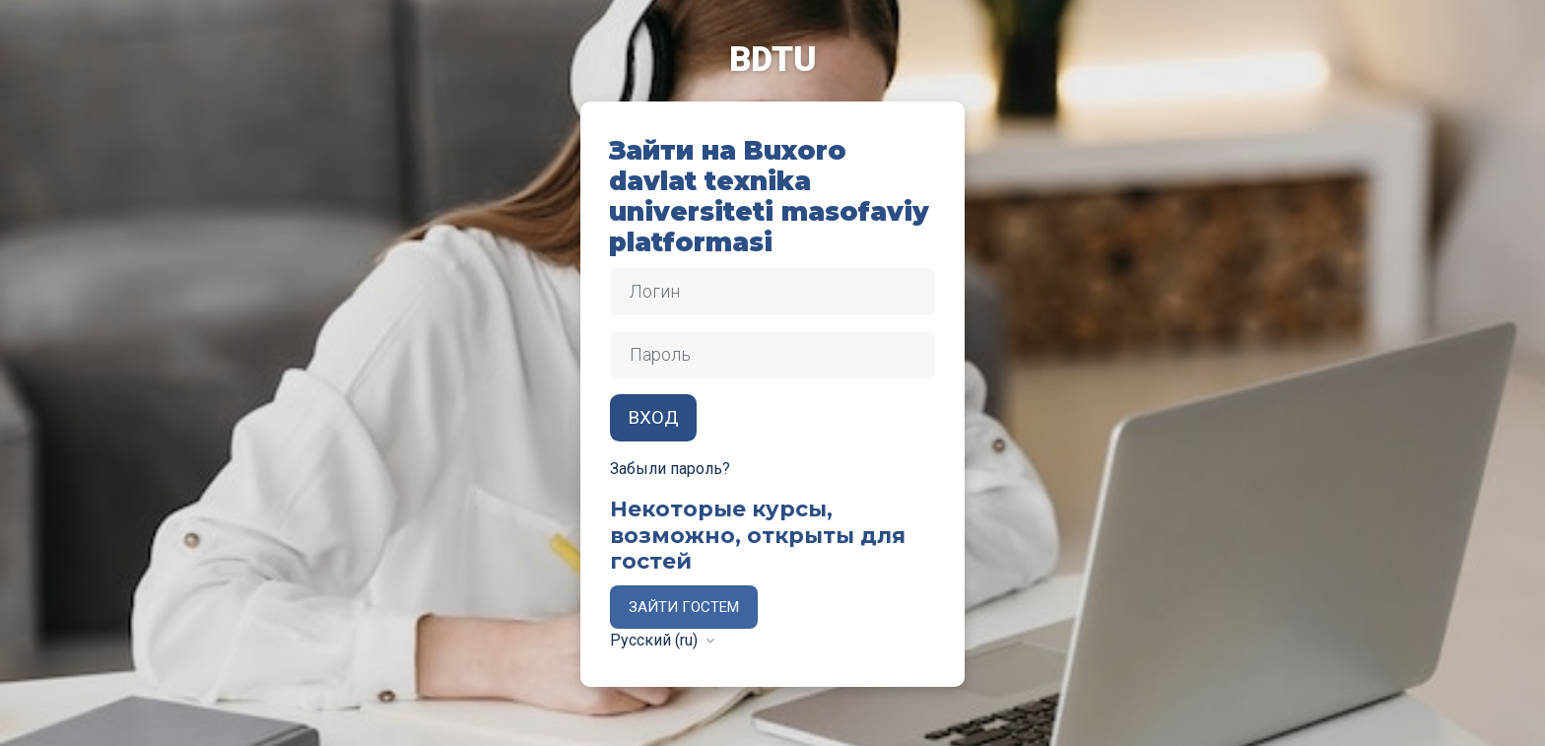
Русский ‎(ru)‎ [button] (656, 640)
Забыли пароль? (670, 468)
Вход (653, 418)
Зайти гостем (684, 607)
